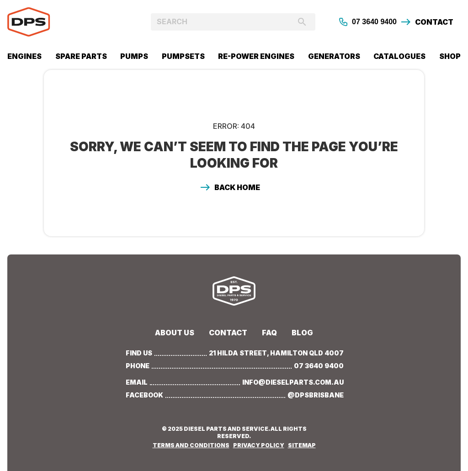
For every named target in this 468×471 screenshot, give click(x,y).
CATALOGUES (399, 56)
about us (174, 332)
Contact (228, 332)
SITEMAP (302, 445)
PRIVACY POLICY (258, 445)
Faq (269, 332)
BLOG (302, 332)
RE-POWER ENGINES (256, 56)
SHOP (450, 56)
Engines (24, 56)
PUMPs (134, 56)
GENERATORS (334, 56)
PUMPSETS (183, 56)
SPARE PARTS (81, 56)
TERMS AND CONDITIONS (191, 445)
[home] (64, 22)
